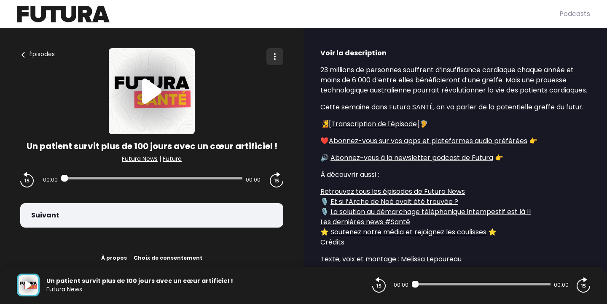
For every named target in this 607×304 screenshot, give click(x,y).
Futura (172, 159)
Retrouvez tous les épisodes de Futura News (392, 191)
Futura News (140, 159)
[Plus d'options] (274, 56)
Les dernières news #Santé (365, 222)
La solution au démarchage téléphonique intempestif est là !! (430, 212)
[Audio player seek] (151, 178)
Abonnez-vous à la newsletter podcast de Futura (411, 158)
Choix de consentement (168, 257)
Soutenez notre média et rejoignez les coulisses (408, 232)
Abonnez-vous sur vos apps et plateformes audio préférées (428, 141)
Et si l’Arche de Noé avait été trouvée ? (394, 201)
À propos (114, 257)
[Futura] (288, 14)
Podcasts (574, 14)
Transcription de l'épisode (374, 124)
